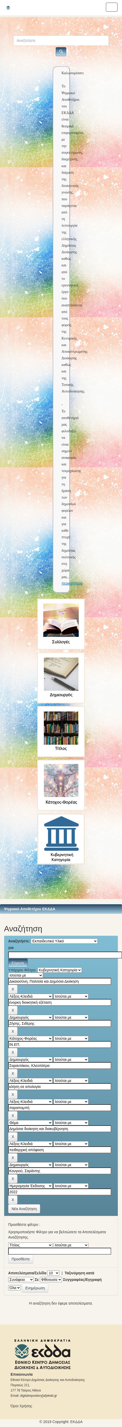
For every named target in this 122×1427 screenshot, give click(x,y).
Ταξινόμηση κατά (79, 1273)
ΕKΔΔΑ (76, 1422)
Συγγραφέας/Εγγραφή (82, 1279)
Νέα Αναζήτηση (24, 1209)
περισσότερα (72, 583)
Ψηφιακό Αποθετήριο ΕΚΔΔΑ (29, 909)
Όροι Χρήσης (21, 1406)
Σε (37, 1279)
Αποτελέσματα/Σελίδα (27, 1273)
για (10, 948)
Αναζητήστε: (19, 941)
